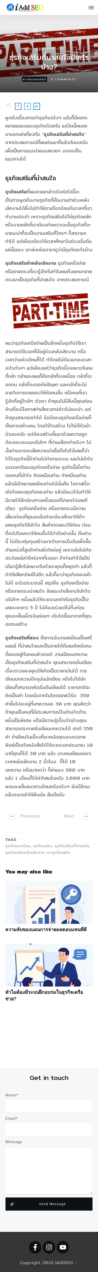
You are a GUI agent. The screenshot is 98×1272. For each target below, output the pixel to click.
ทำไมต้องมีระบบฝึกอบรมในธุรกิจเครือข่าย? (49, 975)
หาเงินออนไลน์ (34, 79)
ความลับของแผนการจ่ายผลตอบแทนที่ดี (49, 909)
